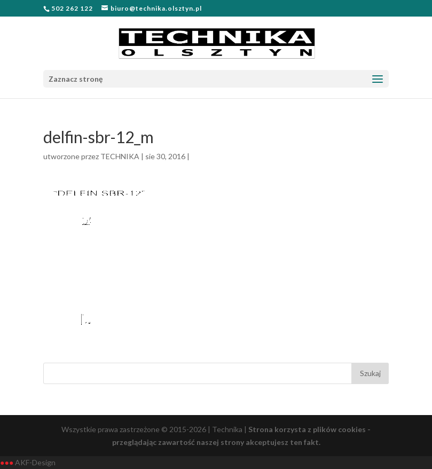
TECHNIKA (119, 156)
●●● (6, 462)
